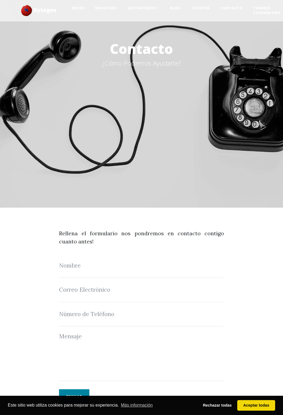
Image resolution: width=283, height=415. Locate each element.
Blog (175, 8)
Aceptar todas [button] (256, 405)
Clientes (200, 8)
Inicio (78, 8)
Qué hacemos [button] (142, 8)
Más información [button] (136, 405)
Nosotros (106, 8)
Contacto (231, 8)
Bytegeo (39, 10)
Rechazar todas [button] (217, 405)
